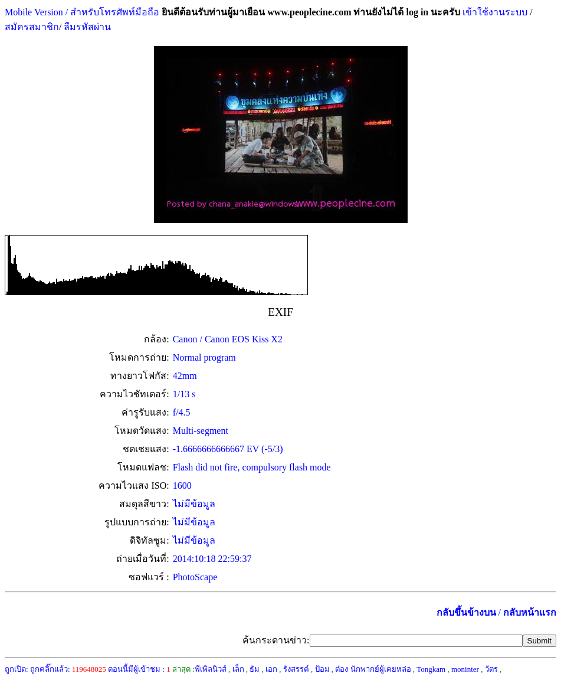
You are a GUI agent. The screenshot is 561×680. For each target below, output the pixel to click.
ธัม (255, 669)
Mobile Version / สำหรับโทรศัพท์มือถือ (82, 12)
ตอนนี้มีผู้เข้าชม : (139, 669)
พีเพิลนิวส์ (211, 669)
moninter (465, 669)
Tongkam (430, 669)
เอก (271, 669)
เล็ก (238, 669)
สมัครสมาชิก (32, 27)
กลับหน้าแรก (529, 612)
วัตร (491, 669)
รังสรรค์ (296, 669)
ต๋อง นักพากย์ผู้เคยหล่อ (373, 669)
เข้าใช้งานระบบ (493, 12)
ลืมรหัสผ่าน (86, 27)
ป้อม (322, 669)
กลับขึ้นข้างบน (466, 612)
